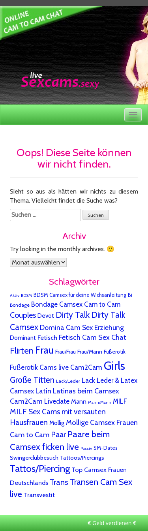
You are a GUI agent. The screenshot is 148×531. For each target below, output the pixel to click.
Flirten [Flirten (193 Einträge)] (22, 350)
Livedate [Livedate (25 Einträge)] (56, 401)
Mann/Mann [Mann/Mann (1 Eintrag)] (99, 402)
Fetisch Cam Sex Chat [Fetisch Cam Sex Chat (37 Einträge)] (92, 337)
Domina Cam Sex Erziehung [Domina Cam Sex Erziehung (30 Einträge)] (82, 327)
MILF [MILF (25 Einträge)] (120, 401)
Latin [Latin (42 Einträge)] (43, 390)
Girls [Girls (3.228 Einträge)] (114, 366)
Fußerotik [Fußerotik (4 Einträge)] (115, 351)
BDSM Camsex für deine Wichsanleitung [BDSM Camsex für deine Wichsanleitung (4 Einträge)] (80, 295)
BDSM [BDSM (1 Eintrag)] (26, 295)
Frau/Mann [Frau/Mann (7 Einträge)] (89, 351)
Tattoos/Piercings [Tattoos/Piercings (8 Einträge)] (82, 457)
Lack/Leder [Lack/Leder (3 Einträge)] (68, 381)
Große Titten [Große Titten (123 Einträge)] (32, 380)
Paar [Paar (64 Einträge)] (58, 434)
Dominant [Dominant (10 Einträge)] (23, 337)
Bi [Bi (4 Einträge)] (130, 295)
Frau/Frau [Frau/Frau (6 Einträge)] (65, 351)
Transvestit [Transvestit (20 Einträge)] (39, 495)
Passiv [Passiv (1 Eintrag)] (86, 448)
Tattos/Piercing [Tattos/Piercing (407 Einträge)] (40, 468)
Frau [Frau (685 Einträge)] (44, 350)
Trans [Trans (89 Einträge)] (59, 482)
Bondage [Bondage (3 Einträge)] (20, 305)
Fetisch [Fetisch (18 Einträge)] (47, 337)
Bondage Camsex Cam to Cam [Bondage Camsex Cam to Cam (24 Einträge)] (75, 304)
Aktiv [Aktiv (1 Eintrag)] (14, 295)
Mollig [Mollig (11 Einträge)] (56, 423)
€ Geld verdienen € (112, 523)
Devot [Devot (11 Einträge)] (45, 315)
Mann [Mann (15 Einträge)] (78, 401)
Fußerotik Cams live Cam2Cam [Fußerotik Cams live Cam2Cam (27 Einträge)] (56, 367)
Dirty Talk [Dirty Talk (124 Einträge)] (73, 315)
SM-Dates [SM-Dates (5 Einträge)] (106, 448)
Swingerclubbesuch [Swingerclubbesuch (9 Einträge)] (34, 457)
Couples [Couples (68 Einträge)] (23, 315)
